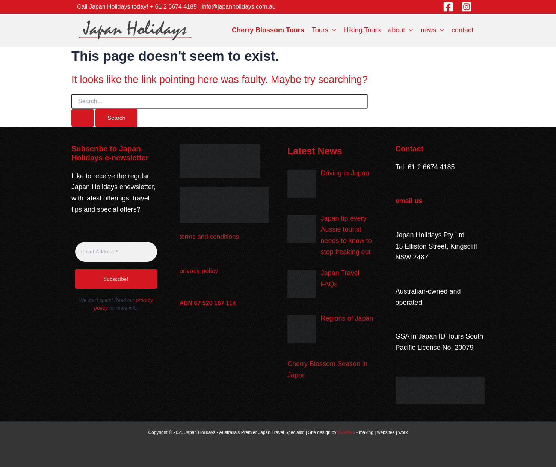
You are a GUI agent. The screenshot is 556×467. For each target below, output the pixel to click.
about (400, 30)
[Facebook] (448, 7)
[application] (332, 30)
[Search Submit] (82, 118)
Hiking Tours (362, 30)
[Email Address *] (116, 252)
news (432, 30)
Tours (324, 30)
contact (462, 30)
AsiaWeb (346, 432)
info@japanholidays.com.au (239, 6)
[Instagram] (466, 7)
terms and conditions (211, 237)
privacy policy (200, 271)
